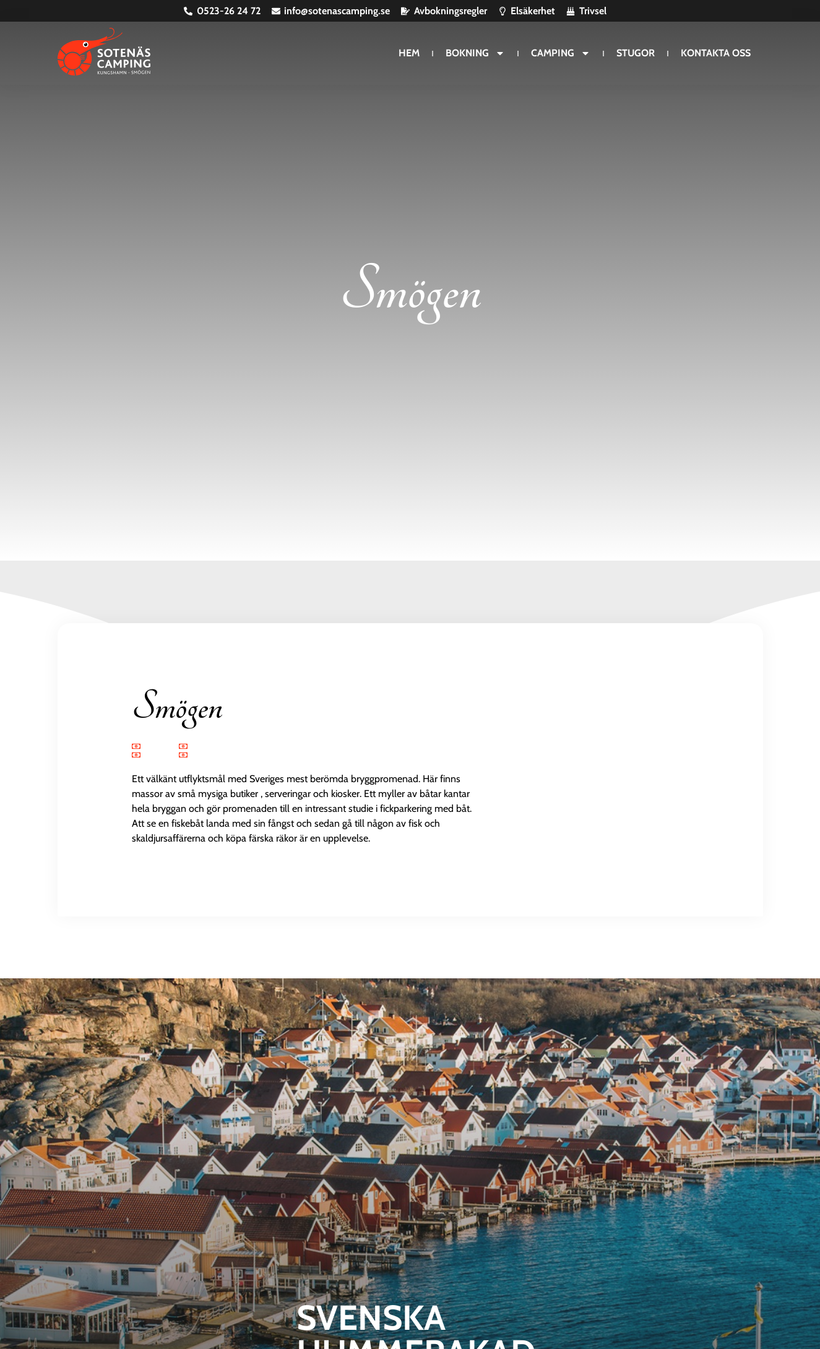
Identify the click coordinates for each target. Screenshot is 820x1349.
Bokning (475, 53)
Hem (409, 53)
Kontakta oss (716, 53)
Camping (560, 53)
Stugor (635, 53)
